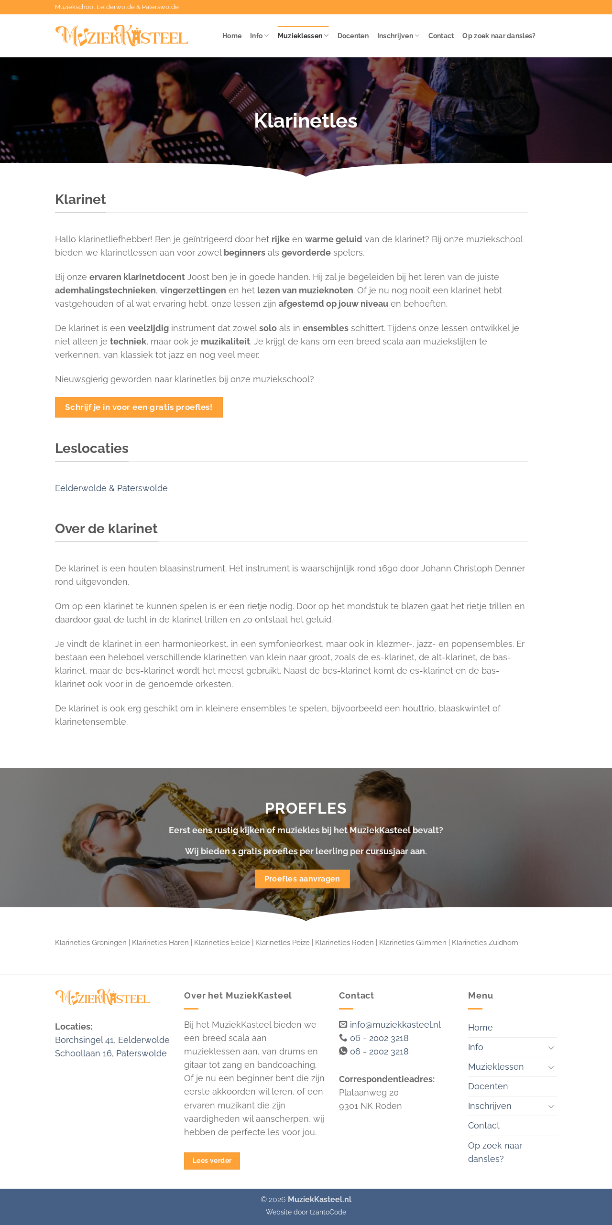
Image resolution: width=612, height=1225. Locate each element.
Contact (441, 36)
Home (231, 36)
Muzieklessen (303, 35)
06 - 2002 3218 (379, 1038)
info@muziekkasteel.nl (395, 1025)
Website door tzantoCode (306, 1212)
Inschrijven (398, 35)
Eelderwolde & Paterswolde (111, 488)
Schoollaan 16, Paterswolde (111, 1053)
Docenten (353, 36)
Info (259, 35)
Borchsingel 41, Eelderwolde (112, 1040)
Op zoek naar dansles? (499, 36)
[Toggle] (551, 1047)
